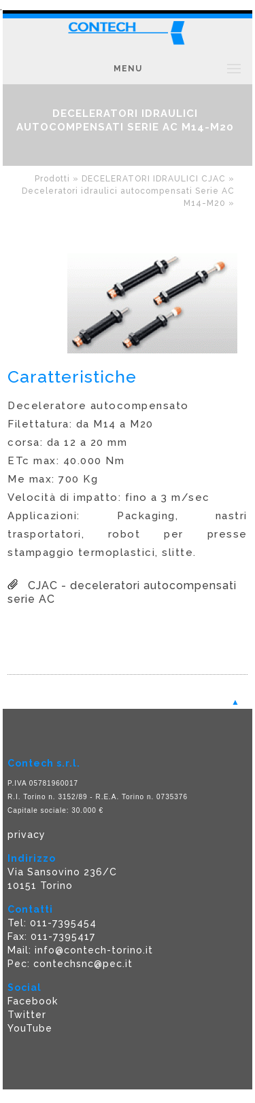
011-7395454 (63, 922)
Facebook (32, 1001)
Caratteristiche (72, 376)
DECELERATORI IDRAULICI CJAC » (158, 178)
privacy (26, 834)
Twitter (26, 1014)
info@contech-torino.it (94, 950)
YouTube (29, 1028)
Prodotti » (58, 178)
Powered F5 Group (56, 1095)
